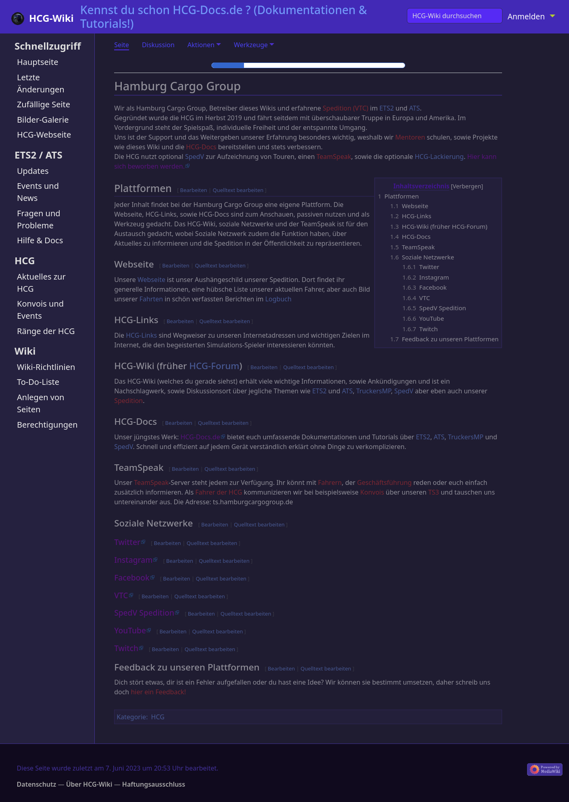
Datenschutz (36, 784)
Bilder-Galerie (43, 119)
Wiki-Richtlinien (46, 366)
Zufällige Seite (43, 104)
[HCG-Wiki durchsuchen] (454, 15)
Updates (33, 170)
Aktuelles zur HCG (41, 282)
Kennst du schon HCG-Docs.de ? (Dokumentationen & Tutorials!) (223, 16)
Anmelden (526, 16)
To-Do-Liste (38, 381)
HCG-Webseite (44, 134)
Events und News (38, 191)
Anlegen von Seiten (40, 403)
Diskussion (158, 44)
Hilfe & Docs (40, 240)
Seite (121, 44)
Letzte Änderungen (41, 83)
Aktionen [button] (201, 44)
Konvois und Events (40, 309)
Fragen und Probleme (38, 219)
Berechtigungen (47, 424)
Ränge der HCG (46, 331)
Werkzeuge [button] (251, 44)
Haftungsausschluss (153, 784)
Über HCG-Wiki (89, 784)
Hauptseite (37, 61)
